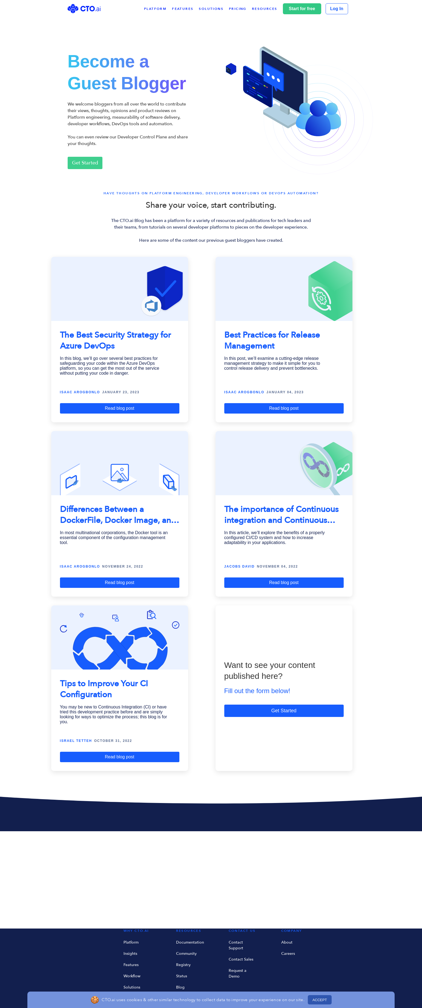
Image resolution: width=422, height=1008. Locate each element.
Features (131, 964)
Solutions (132, 987)
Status (181, 976)
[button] (267, 8)
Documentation (190, 942)
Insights (130, 953)
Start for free (302, 8)
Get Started (85, 163)
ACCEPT (319, 1000)
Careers (288, 953)
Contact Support (236, 945)
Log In (336, 8)
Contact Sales (241, 959)
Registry (183, 964)
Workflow (132, 976)
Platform (131, 942)
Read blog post (119, 408)
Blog (180, 987)
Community (186, 953)
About (286, 942)
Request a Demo (237, 973)
